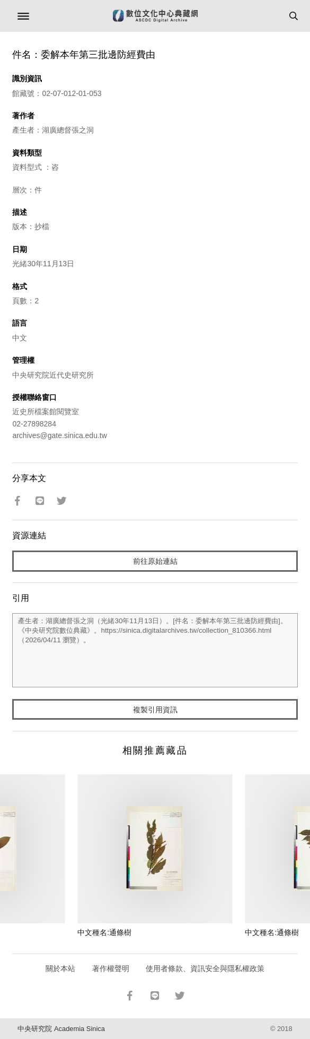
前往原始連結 (155, 561)
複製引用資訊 (155, 709)
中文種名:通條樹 (104, 932)
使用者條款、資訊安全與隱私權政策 (205, 968)
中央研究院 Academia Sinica (60, 1029)
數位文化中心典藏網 (155, 16)
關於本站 (60, 968)
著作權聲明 (110, 968)
